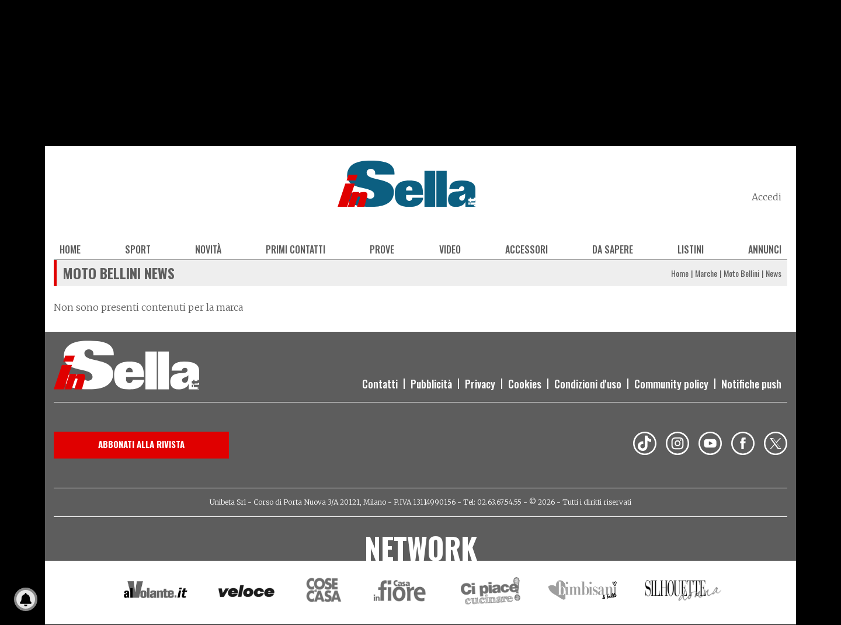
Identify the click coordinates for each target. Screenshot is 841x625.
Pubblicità (431, 384)
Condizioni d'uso (587, 384)
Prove (382, 249)
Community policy (671, 384)
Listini (690, 249)
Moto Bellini (741, 273)
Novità (208, 249)
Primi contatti (295, 249)
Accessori (526, 249)
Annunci (764, 249)
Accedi (766, 197)
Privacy (480, 384)
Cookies (524, 384)
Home (70, 249)
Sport (138, 249)
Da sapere (612, 249)
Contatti (380, 384)
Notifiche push (751, 384)
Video (450, 249)
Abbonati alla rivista (141, 444)
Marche (706, 273)
